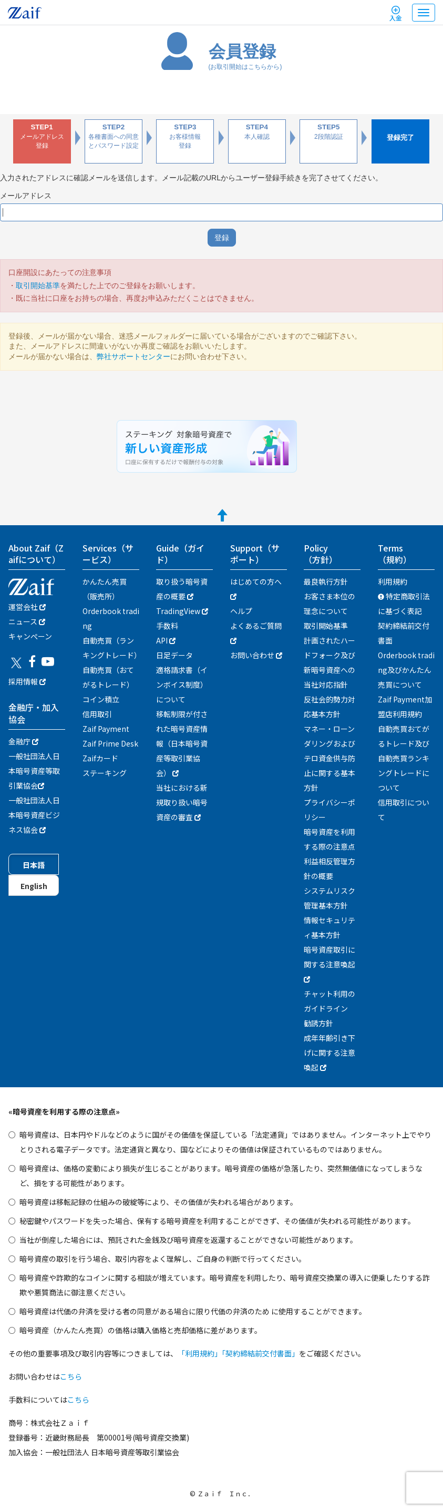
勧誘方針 (318, 1023)
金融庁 (23, 741)
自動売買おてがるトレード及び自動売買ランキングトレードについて (403, 758)
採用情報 (27, 681)
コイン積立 (101, 699)
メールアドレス (25, 195)
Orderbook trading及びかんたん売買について (406, 670)
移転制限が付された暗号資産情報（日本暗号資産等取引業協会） (182, 743)
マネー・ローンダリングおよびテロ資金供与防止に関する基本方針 (329, 758)
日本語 (34, 865)
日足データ (174, 655)
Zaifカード (100, 758)
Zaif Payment (106, 728)
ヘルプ (241, 611)
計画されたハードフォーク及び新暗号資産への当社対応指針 (329, 662)
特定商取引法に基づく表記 (404, 603)
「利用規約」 (200, 1353)
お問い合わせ (256, 655)
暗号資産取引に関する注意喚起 (329, 963)
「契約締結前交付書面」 (260, 1353)
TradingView (182, 611)
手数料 (167, 625)
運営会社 (27, 606)
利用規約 (392, 581)
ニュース (26, 621)
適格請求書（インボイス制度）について (182, 685)
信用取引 (97, 714)
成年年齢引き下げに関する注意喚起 (329, 1053)
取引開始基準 (38, 285)
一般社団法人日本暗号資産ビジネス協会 (34, 815)
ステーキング (105, 773)
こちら (71, 1376)
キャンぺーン (30, 636)
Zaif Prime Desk (110, 743)
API (166, 640)
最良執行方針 (326, 581)
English (33, 886)
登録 (221, 237)
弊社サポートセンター (133, 356)
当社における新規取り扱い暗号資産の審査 (182, 802)
